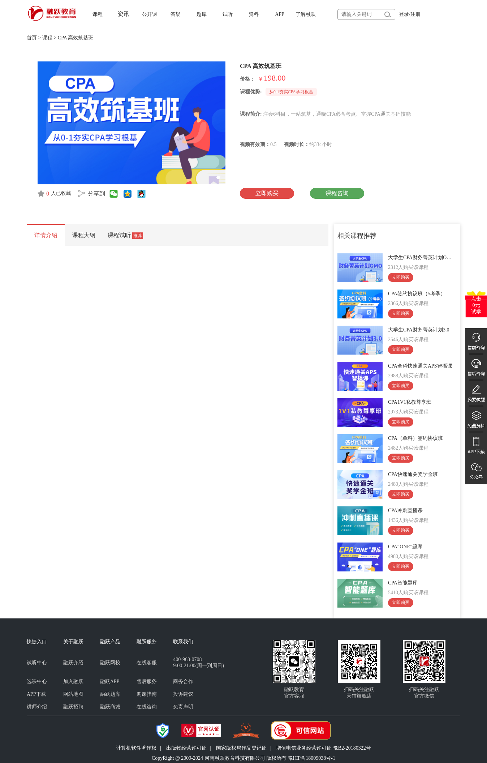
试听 (228, 14)
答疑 (176, 14)
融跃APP (110, 681)
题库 (202, 14)
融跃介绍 (73, 662)
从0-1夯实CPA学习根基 (291, 91)
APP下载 (36, 694)
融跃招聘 (73, 707)
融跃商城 (110, 707)
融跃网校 (110, 662)
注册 (415, 14)
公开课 (149, 14)
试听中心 (37, 662)
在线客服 (147, 662)
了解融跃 (306, 14)
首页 (32, 37)
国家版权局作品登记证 (241, 748)
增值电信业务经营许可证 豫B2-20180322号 (323, 748)
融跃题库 (110, 694)
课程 (97, 14)
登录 (404, 14)
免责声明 (183, 707)
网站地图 (73, 694)
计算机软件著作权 (136, 748)
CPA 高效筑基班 (76, 37)
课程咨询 (337, 193)
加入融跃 (73, 681)
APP (279, 14)
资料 (254, 14)
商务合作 (183, 681)
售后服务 (147, 681)
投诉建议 (183, 694)
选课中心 (37, 681)
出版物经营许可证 (186, 748)
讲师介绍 (37, 707)
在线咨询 (147, 707)
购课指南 (147, 694)
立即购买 (267, 193)
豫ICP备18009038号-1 (311, 758)
